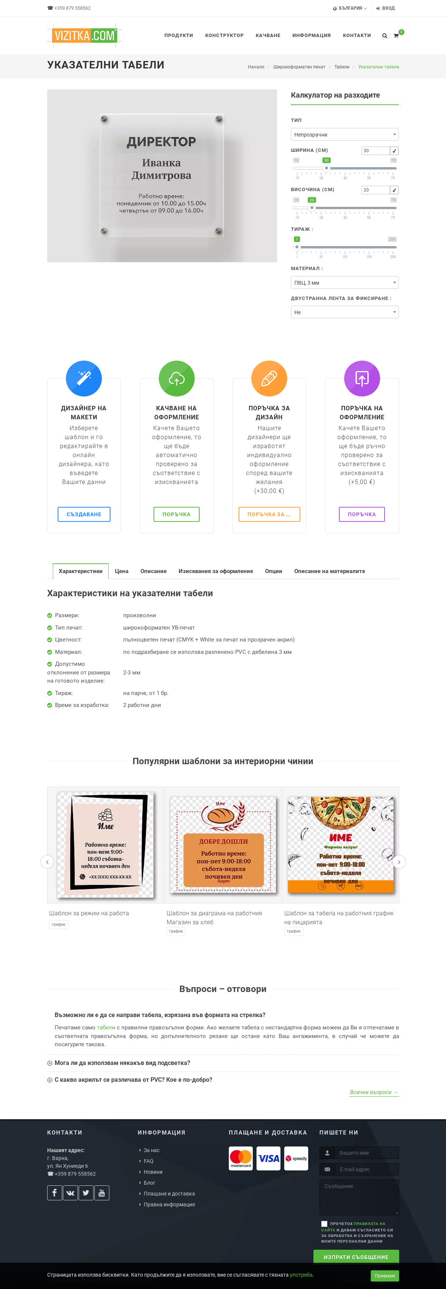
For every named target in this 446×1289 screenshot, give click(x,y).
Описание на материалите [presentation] (329, 571)
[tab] (81, 571)
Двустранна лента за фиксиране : (341, 298)
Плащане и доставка (169, 1194)
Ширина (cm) (309, 150)
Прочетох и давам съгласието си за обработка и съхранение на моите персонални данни (357, 1232)
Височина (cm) (313, 189)
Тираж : (302, 229)
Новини (153, 1172)
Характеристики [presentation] (81, 571)
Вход (385, 8)
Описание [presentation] (153, 571)
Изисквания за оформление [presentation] (216, 571)
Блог (149, 1183)
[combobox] (345, 134)
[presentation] (47, 862)
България (350, 8)
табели (106, 1027)
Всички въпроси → (374, 1092)
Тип (296, 120)
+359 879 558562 (72, 8)
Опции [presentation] (273, 571)
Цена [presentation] (121, 571)
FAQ (149, 1161)
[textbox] (344, 134)
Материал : (307, 268)
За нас (152, 1150)
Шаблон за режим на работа (89, 913)
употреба (301, 1275)
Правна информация (169, 1204)
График (59, 924)
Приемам (385, 1276)
